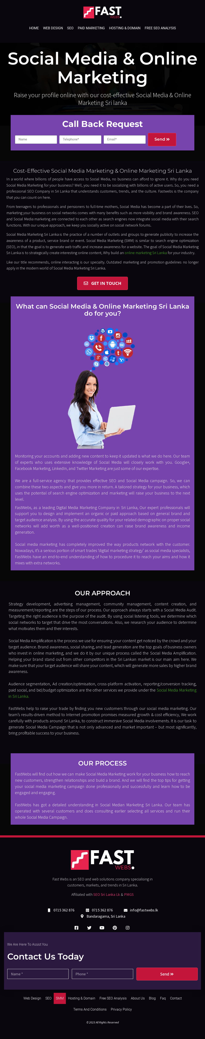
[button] (102, 283)
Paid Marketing (91, 28)
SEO (70, 28)
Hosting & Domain (124, 28)
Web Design (53, 28)
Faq (163, 998)
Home (34, 28)
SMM (60, 998)
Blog (152, 998)
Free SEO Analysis (160, 28)
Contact (176, 998)
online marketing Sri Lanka (146, 252)
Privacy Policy (121, 1009)
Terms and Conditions (90, 1009)
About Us (138, 998)
